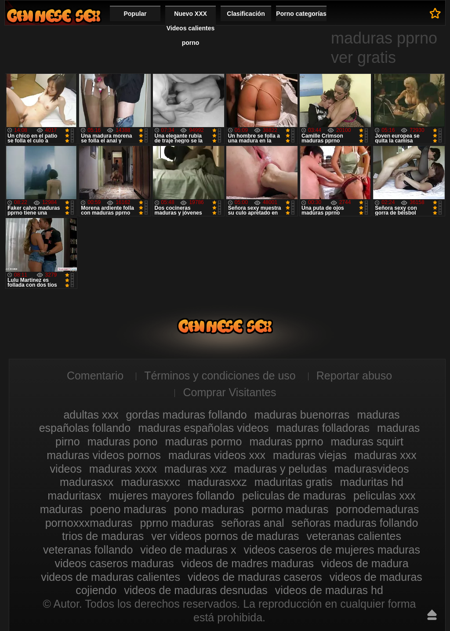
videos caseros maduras (114, 563)
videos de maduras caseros (255, 577)
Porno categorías (301, 13)
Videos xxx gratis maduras (53, 15)
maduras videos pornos (104, 455)
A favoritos (435, 13)
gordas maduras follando (186, 415)
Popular (134, 13)
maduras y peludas (280, 469)
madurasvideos (371, 469)
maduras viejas (310, 455)
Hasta (432, 614)
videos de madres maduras (247, 563)
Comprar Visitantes (229, 392)
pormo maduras (289, 509)
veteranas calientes (354, 536)
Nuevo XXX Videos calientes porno (190, 28)
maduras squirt (367, 441)
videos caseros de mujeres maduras (331, 549)
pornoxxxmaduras (89, 523)
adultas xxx (90, 415)
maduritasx (74, 495)
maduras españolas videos (203, 428)
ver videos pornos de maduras (225, 536)
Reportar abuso (354, 375)
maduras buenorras (302, 415)
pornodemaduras (377, 509)
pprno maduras (177, 523)
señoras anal (252, 523)
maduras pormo (203, 441)
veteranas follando (88, 549)
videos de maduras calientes (110, 577)
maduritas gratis (293, 482)
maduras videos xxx (216, 455)
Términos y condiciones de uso (220, 375)
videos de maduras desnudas (196, 590)
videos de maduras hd (329, 590)
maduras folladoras (323, 428)
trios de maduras (103, 536)
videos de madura (365, 563)
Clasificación (246, 13)
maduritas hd (371, 482)
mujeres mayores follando (172, 495)
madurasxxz (217, 482)
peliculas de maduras (294, 495)
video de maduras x (188, 549)
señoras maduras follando (355, 523)
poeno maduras (128, 509)
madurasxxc (150, 482)
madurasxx (86, 482)
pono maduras (209, 509)
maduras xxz (195, 469)
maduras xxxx (123, 469)
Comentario (95, 375)
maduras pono (122, 441)
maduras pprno (286, 441)
